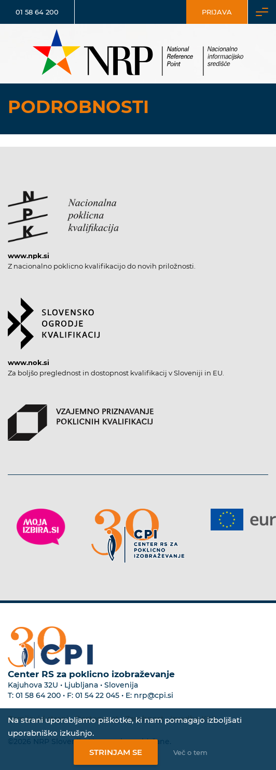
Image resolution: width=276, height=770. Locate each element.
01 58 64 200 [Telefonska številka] (37, 12)
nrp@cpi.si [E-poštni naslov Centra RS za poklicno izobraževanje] (153, 695)
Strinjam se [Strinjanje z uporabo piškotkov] (115, 752)
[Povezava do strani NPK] (63, 211)
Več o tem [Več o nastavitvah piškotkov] (190, 752)
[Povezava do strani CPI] (138, 536)
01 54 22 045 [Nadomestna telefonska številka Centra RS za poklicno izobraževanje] (97, 695)
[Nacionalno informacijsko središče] (138, 53)
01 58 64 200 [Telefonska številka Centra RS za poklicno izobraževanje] (38, 695)
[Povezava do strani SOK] (54, 318)
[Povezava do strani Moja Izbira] (41, 527)
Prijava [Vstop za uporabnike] (217, 12)
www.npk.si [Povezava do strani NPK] (28, 255)
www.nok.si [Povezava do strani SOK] (28, 362)
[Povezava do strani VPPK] (81, 417)
